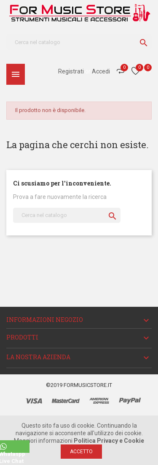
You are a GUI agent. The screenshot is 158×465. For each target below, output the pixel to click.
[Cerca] (79, 42)
